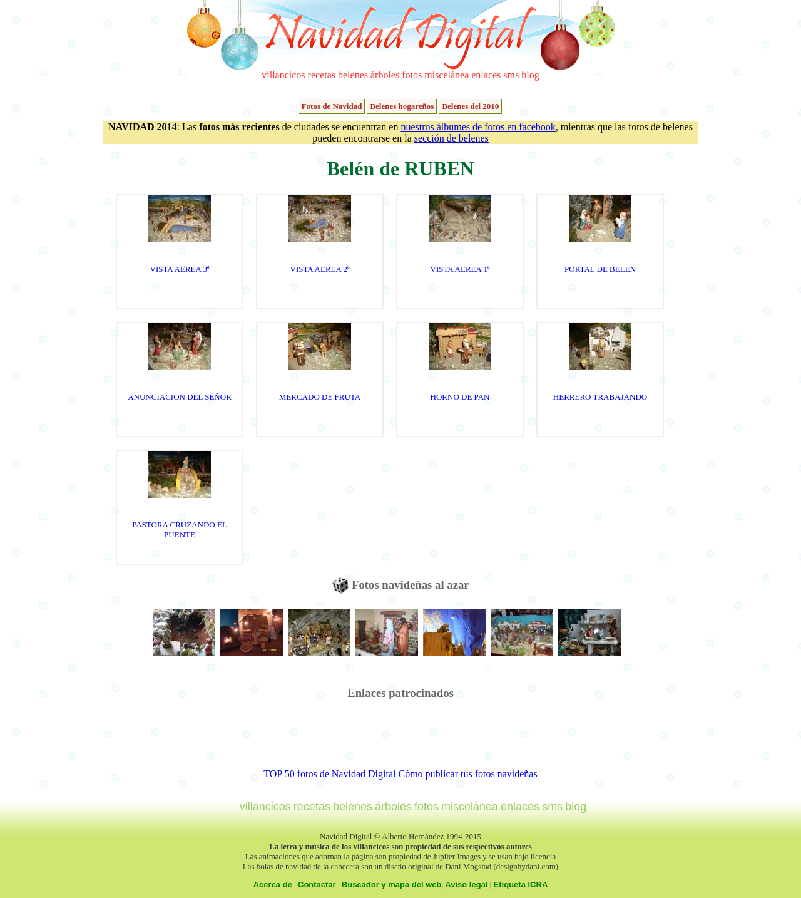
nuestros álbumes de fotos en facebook (477, 126)
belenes (353, 75)
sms (511, 75)
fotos (412, 75)
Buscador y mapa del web (392, 884)
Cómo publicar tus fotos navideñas (467, 773)
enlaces (486, 75)
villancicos (283, 75)
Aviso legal (466, 884)
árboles (384, 75)
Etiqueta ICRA (521, 884)
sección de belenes (451, 138)
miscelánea (446, 75)
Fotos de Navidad (332, 106)
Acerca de (272, 884)
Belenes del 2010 (470, 106)
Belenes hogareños (402, 106)
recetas (321, 75)
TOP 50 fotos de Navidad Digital (329, 773)
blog (530, 75)
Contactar (317, 884)
